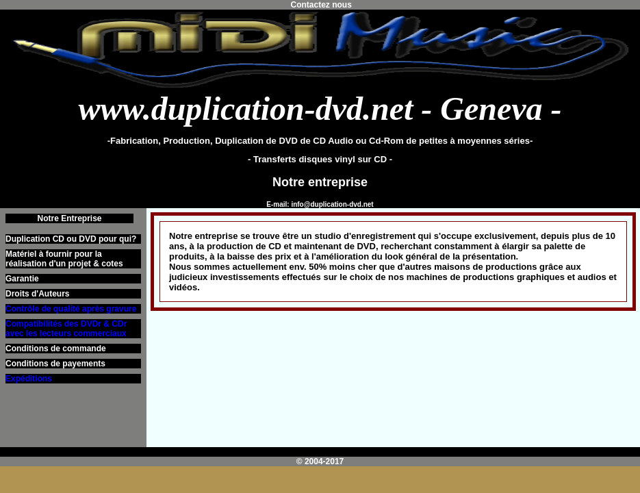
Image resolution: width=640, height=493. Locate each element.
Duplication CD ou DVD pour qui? (70, 239)
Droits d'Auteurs (37, 294)
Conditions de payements (55, 363)
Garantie (22, 278)
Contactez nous (320, 5)
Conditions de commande (55, 348)
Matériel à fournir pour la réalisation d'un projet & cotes (64, 258)
